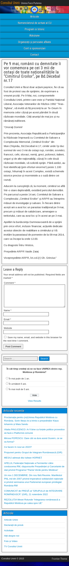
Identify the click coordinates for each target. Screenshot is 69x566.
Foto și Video (11, 545)
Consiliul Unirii (10, 3)
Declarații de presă (13, 529)
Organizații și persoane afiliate (34, 42)
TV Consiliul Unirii (13, 550)
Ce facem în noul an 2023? (18, 451)
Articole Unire (11, 524)
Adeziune (34, 35)
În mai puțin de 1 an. (19, 382)
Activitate (8, 534)
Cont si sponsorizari (34, 48)
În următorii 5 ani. (18, 388)
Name (7, 314)
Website (8, 332)
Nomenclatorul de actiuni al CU (34, 23)
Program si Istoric (35, 29)
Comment (9, 283)
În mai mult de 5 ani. (19, 393)
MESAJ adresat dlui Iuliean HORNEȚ (23, 462)
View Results (34, 405)
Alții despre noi (11, 540)
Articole (34, 16)
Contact (34, 54)
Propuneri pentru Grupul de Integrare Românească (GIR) (33, 456)
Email (7, 323)
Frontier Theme (59, 563)
